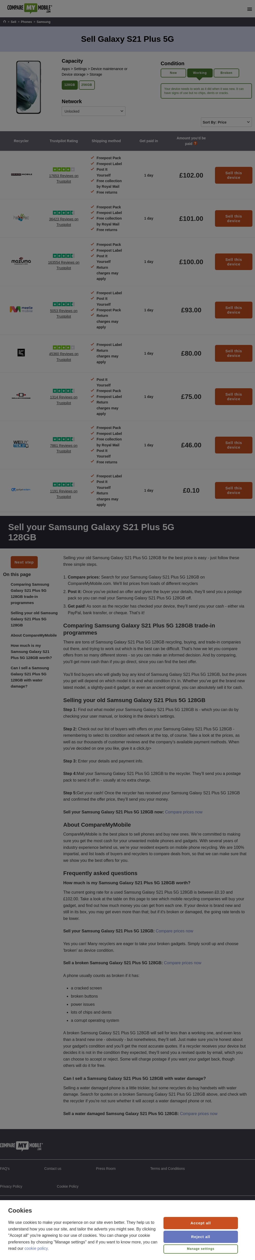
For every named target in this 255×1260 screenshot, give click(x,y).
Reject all (200, 1237)
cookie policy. (36, 1248)
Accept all (200, 1223)
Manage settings (200, 1249)
